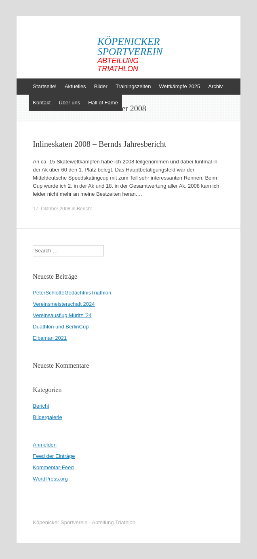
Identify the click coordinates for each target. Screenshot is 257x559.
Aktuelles (75, 86)
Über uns (69, 103)
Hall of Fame (103, 103)
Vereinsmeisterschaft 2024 (64, 304)
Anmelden (45, 445)
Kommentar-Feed (53, 467)
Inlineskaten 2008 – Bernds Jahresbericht (99, 144)
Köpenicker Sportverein (128, 46)
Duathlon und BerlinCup (60, 327)
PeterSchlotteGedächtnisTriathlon (72, 293)
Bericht (84, 209)
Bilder (100, 86)
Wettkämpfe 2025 (179, 86)
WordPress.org (50, 479)
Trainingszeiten (133, 86)
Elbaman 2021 (50, 338)
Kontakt (42, 103)
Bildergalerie (47, 417)
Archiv (215, 86)
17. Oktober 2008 (51, 209)
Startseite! (45, 86)
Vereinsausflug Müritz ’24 (62, 315)
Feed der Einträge (54, 456)
